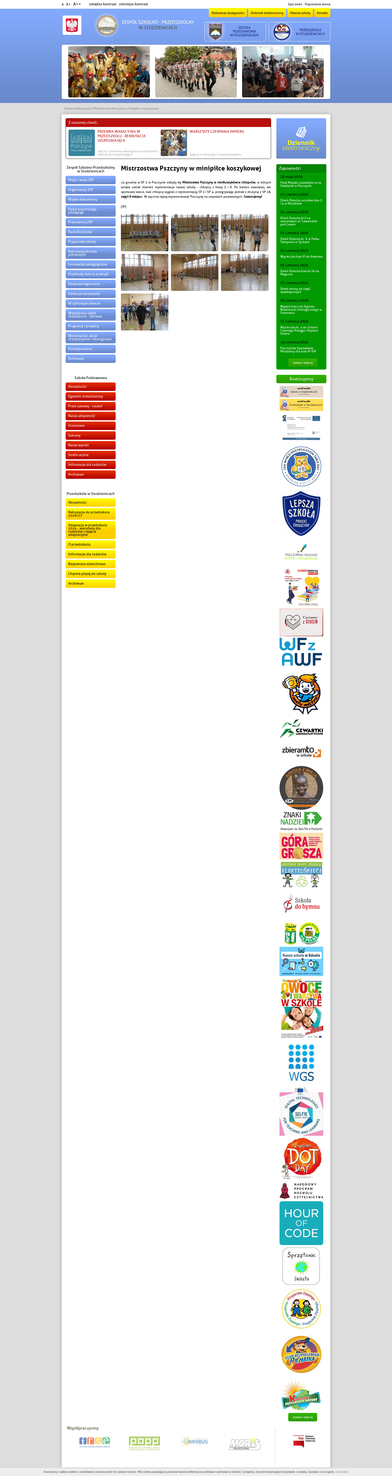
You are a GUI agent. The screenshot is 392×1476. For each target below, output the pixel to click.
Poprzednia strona (317, 4)
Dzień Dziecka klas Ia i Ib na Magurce (299, 272)
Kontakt (322, 13)
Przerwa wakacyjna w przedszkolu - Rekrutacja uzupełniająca (121, 136)
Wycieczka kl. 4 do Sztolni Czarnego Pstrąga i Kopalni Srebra (299, 330)
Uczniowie (76, 425)
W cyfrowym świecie (84, 303)
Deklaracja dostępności (228, 13)
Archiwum (76, 358)
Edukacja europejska (84, 293)
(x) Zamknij (341, 1471)
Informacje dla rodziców (87, 464)
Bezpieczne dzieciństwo (87, 564)
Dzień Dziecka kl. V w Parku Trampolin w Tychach (299, 240)
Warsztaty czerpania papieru (217, 131)
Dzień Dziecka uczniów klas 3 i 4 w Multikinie (301, 202)
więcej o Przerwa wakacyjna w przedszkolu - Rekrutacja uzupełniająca (128, 153)
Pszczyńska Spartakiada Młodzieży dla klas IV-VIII (298, 349)
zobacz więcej (303, 363)
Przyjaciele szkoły (82, 241)
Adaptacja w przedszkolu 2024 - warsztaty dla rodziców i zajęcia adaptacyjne (87, 530)
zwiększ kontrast (102, 4)
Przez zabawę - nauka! (85, 406)
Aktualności (84, 108)
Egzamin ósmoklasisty (85, 396)
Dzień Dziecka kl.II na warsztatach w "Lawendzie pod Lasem (298, 221)
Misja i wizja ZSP (81, 180)
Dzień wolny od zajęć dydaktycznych (295, 290)
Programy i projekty (83, 326)
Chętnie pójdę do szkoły (87, 573)
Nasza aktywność (81, 416)
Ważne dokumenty (82, 199)
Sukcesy (74, 435)
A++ (77, 4)
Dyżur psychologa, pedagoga (82, 211)
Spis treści (295, 4)
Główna (69, 108)
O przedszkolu (79, 544)
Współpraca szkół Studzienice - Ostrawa (85, 315)
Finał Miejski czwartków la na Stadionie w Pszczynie (300, 184)
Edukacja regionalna (84, 284)
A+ (68, 4)
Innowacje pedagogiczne (87, 264)
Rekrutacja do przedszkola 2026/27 (89, 514)
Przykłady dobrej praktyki (88, 274)
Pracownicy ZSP (80, 222)
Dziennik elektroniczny (267, 13)
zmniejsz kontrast (133, 4)
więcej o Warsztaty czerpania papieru (216, 154)
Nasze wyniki (78, 445)
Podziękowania (80, 349)
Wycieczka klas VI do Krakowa (301, 256)
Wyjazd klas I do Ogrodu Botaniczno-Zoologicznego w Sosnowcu (301, 309)
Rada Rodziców (80, 232)
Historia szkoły (300, 13)
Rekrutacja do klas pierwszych (82, 253)
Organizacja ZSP (80, 189)
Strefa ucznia (78, 455)
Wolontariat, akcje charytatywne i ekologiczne (89, 337)
